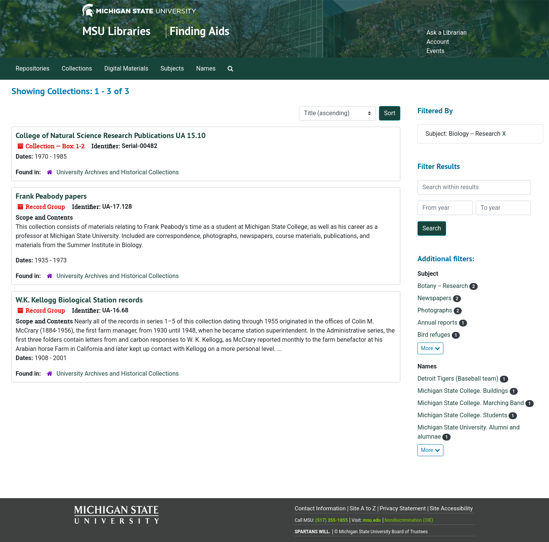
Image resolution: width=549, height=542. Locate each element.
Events (435, 51)
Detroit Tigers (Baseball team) (458, 378)
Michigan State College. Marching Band (471, 403)
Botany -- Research (443, 285)
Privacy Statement (403, 508)
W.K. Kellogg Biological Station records (79, 300)
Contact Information (320, 508)
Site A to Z (363, 508)
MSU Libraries (116, 31)
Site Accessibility (451, 508)
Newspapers (435, 298)
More (430, 348)
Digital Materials (126, 68)
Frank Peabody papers (51, 196)
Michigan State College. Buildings (463, 390)
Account (437, 41)
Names (206, 68)
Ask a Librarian (446, 32)
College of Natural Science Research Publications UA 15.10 (110, 135)
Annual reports (438, 322)
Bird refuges (434, 334)
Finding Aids (200, 31)
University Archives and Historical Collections (117, 172)
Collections (77, 68)
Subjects (172, 68)
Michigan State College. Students (463, 415)
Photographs (435, 310)
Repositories (33, 68)
